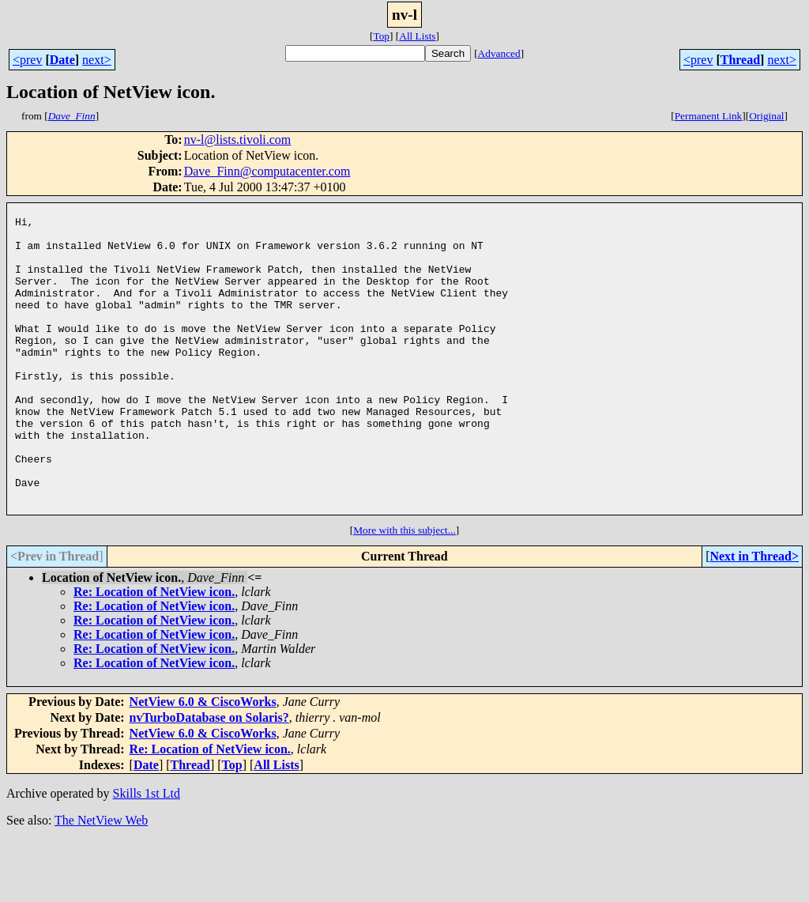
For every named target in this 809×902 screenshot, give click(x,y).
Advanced (499, 53)
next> (96, 59)
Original (766, 116)
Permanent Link (709, 116)
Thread (740, 59)
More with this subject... (404, 592)
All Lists (417, 36)
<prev (27, 59)
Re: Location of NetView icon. (154, 653)
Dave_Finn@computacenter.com (267, 171)
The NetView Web (101, 882)
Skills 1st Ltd (146, 855)
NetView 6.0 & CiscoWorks (203, 763)
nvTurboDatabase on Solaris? (209, 779)
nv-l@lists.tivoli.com (238, 139)
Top (381, 36)
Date (62, 59)
